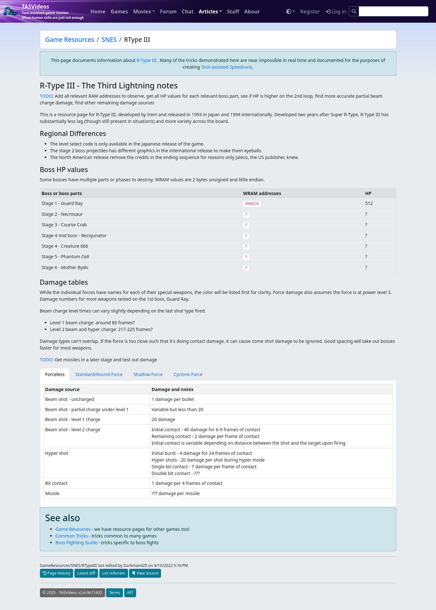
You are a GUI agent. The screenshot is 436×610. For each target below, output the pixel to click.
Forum (168, 11)
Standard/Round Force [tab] (99, 374)
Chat (188, 11)
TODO (46, 96)
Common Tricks (72, 536)
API (130, 592)
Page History (57, 573)
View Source (145, 573)
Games (119, 11)
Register (310, 11)
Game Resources (69, 39)
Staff (233, 11)
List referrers (113, 573)
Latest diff (86, 573)
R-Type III (147, 60)
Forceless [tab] (55, 374)
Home (97, 11)
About (252, 11)
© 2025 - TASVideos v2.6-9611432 (72, 592)
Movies (142, 11)
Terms (114, 592)
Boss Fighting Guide (76, 542)
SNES (109, 39)
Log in (335, 11)
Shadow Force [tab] (148, 374)
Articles (208, 11)
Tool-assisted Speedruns (226, 67)
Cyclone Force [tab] (188, 374)
